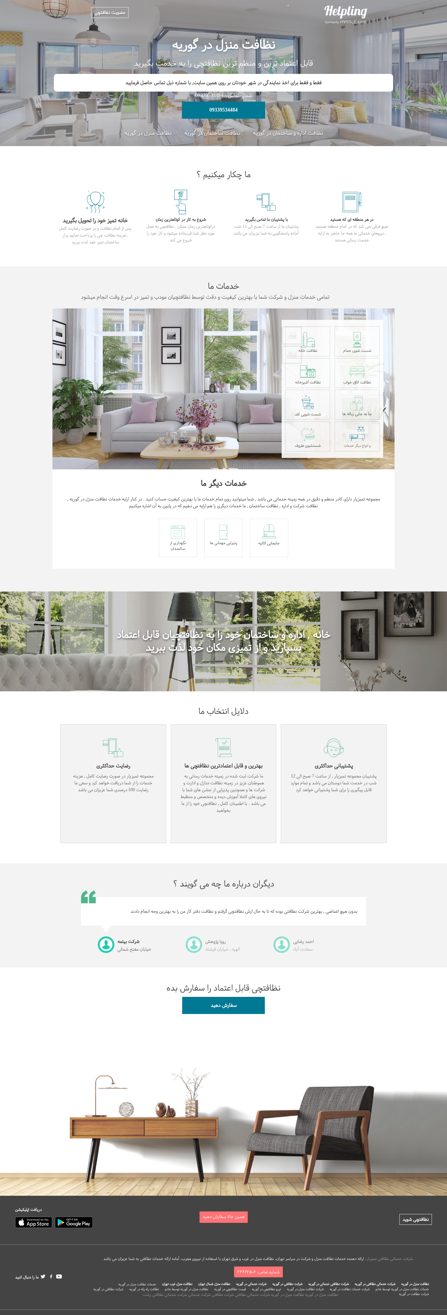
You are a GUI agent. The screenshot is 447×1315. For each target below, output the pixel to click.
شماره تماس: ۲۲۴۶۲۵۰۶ (258, 1272)
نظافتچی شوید (416, 1219)
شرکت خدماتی (199, 1294)
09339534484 (224, 110)
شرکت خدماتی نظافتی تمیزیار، (389, 1258)
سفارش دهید (224, 1005)
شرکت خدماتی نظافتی (252, 1294)
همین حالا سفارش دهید (224, 1216)
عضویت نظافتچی (109, 12)
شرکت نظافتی (223, 1294)
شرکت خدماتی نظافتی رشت (165, 1294)
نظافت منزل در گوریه (321, 1294)
